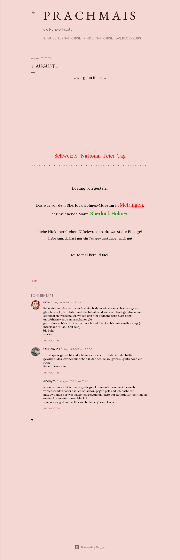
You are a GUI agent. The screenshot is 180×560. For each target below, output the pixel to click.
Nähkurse (72, 38)
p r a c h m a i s (89, 15)
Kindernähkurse (98, 38)
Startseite (52, 38)
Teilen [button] (34, 280)
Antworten (51, 340)
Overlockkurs (128, 38)
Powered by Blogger (90, 547)
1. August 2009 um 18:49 (66, 302)
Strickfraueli (51, 349)
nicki (46, 302)
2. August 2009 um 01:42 (72, 381)
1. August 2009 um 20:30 (76, 349)
